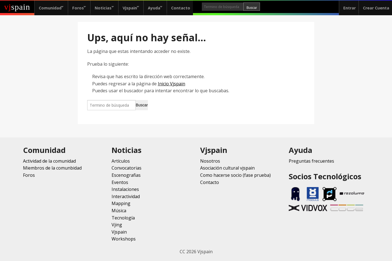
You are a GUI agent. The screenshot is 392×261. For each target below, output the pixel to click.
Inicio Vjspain (171, 84)
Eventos (120, 182)
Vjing (117, 225)
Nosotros (210, 161)
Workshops (124, 239)
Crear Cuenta (375, 6)
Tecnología (123, 218)
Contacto (197, 6)
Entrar (347, 6)
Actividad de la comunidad (49, 161)
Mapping (121, 203)
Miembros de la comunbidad (52, 168)
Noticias (109, 6)
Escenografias (126, 175)
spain (17, 6)
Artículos (121, 161)
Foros (81, 6)
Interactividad (126, 196)
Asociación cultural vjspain (227, 168)
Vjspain (139, 6)
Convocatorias (126, 168)
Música (119, 211)
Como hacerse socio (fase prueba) (235, 175)
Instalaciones (125, 189)
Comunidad (50, 6)
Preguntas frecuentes (311, 161)
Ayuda (167, 6)
